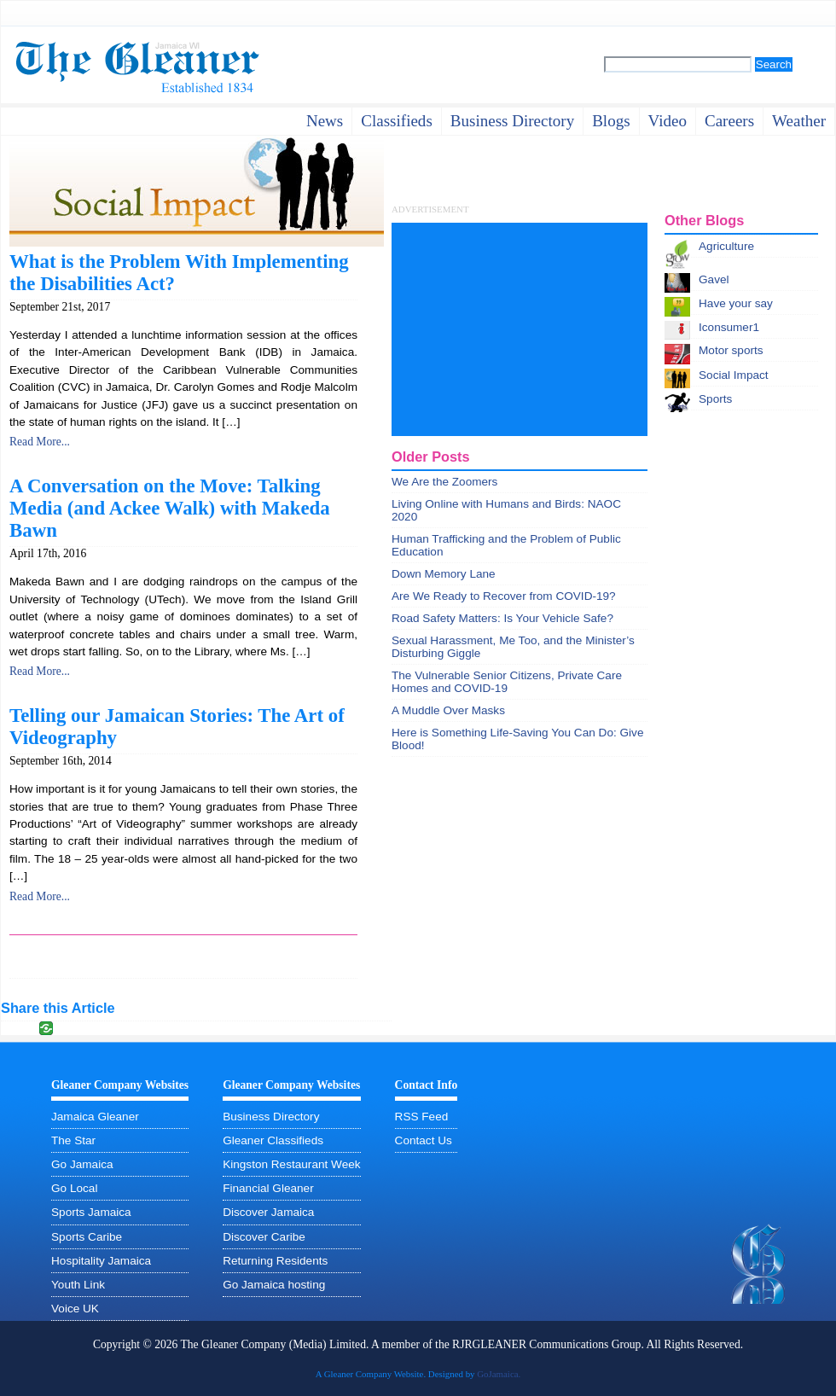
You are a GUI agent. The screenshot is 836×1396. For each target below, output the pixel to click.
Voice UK (75, 1308)
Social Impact (734, 375)
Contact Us (423, 1140)
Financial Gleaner (268, 1188)
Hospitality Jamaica (101, 1260)
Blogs (611, 121)
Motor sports (731, 350)
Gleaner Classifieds (273, 1140)
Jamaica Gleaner (95, 1116)
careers (729, 121)
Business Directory (271, 1116)
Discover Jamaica (268, 1212)
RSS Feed (422, 1116)
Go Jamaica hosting (274, 1284)
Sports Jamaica (91, 1212)
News (324, 121)
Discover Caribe (264, 1236)
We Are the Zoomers (444, 481)
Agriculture (726, 246)
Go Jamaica (82, 1164)
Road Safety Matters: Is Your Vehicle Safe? (502, 618)
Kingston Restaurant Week (291, 1164)
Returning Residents (275, 1260)
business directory (512, 121)
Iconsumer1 (729, 327)
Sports (715, 399)
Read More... (39, 441)
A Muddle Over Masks (448, 710)
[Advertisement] (519, 329)
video (667, 121)
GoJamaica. (498, 1374)
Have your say (736, 303)
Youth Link (78, 1284)
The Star (73, 1140)
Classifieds (397, 121)
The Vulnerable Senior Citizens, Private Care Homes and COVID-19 (507, 682)
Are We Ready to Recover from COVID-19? (504, 596)
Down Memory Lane (444, 573)
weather (799, 121)
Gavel (714, 279)
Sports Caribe (86, 1236)
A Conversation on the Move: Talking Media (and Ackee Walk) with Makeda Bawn (169, 508)
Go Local (74, 1188)
